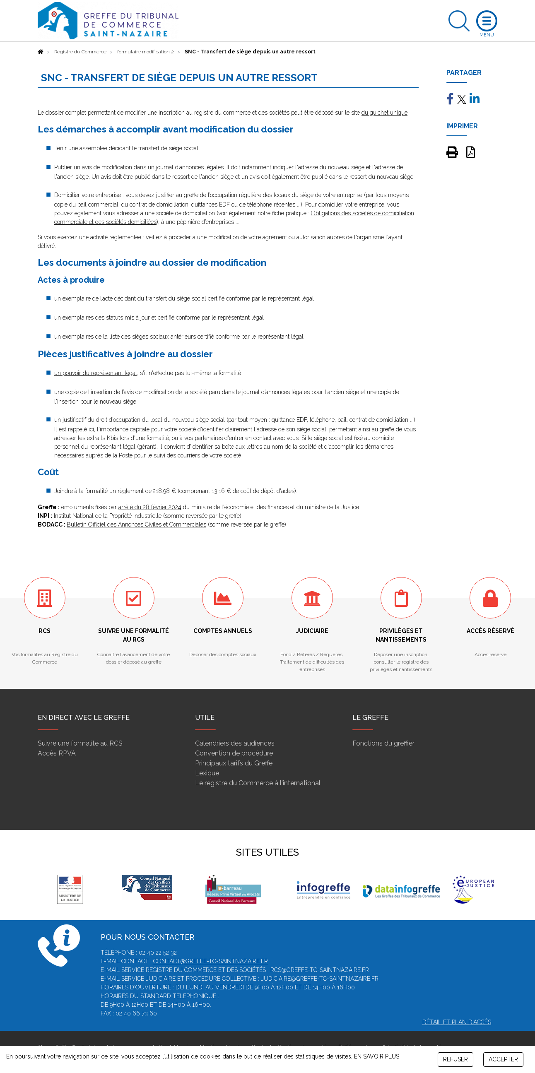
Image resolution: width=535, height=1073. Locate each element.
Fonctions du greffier (383, 743)
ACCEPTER (503, 1059)
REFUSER (455, 1059)
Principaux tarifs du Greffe (233, 763)
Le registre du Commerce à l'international (258, 783)
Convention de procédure (234, 753)
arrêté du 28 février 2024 (149, 507)
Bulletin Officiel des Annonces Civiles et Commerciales (136, 524)
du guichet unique (384, 112)
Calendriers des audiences (235, 743)
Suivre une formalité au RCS (80, 743)
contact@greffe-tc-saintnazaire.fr (210, 961)
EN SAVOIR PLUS (376, 1056)
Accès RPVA (57, 753)
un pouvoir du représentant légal (95, 373)
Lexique (207, 773)
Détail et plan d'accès (456, 1022)
